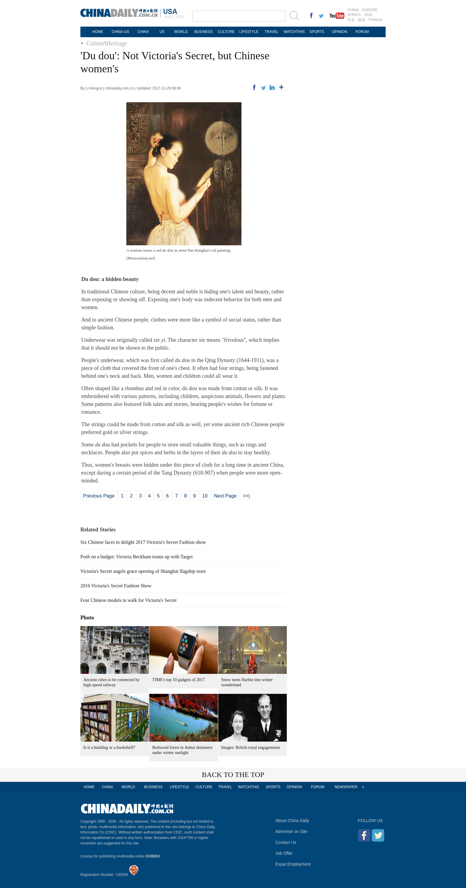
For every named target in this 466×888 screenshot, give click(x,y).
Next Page (225, 495)
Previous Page (99, 495)
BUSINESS (203, 32)
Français (376, 20)
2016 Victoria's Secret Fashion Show (115, 585)
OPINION (339, 32)
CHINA (353, 10)
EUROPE (369, 10)
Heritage (116, 43)
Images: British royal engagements (250, 747)
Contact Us (285, 842)
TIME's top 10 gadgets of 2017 (178, 679)
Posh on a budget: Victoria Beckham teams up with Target (136, 556)
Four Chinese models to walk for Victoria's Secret (128, 600)
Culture (95, 43)
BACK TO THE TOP (233, 775)
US (162, 32)
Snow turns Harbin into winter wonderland (247, 682)
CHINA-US (120, 32)
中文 (351, 20)
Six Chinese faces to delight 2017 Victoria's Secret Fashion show (143, 542)
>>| (246, 495)
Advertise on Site (291, 831)
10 (205, 495)
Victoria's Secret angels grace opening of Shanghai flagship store (143, 571)
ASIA (368, 15)
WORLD (181, 32)
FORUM (362, 32)
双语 (361, 20)
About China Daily (292, 820)
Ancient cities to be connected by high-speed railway (111, 682)
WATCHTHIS (294, 32)
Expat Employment (293, 864)
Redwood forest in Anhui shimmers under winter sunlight (182, 750)
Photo (87, 618)
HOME (97, 32)
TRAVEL (272, 32)
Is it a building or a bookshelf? (109, 747)
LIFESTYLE (248, 32)
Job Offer (284, 853)
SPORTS (316, 32)
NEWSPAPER (346, 787)
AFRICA (354, 15)
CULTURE (226, 32)
